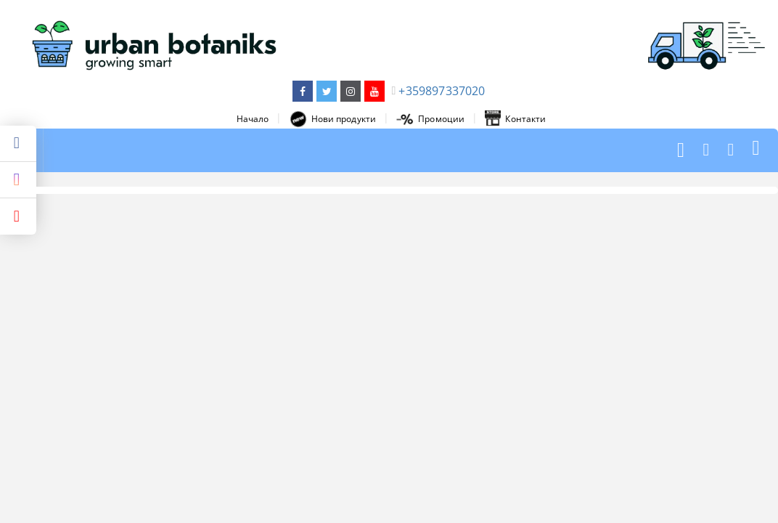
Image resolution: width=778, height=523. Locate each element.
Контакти (515, 119)
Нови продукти (333, 119)
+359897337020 (441, 91)
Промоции (430, 119)
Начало (253, 119)
